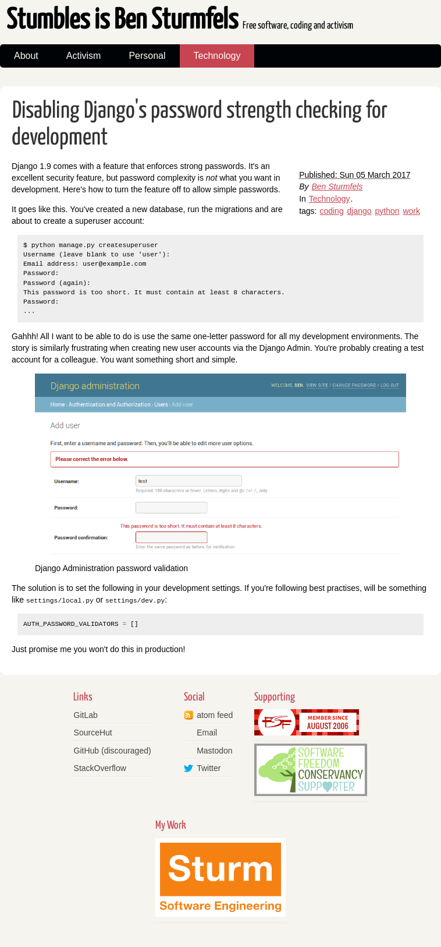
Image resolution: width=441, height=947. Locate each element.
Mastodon (214, 750)
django (359, 211)
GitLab (86, 715)
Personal (147, 56)
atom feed (215, 715)
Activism (83, 56)
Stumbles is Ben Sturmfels (179, 20)
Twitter (209, 768)
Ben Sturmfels (336, 186)
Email (207, 732)
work (411, 211)
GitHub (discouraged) (112, 750)
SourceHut (93, 732)
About (26, 56)
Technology (217, 56)
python (387, 211)
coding (331, 211)
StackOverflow (100, 768)
